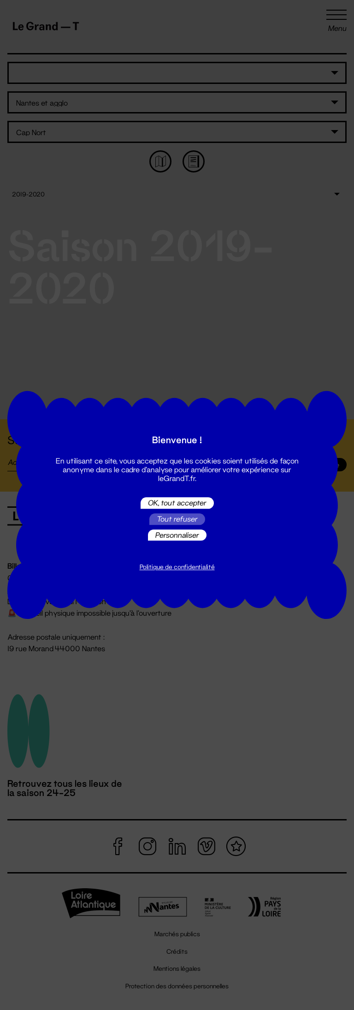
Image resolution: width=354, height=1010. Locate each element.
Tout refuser (177, 519)
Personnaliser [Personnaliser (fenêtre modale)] (177, 534)
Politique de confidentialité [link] (177, 567)
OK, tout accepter (177, 503)
